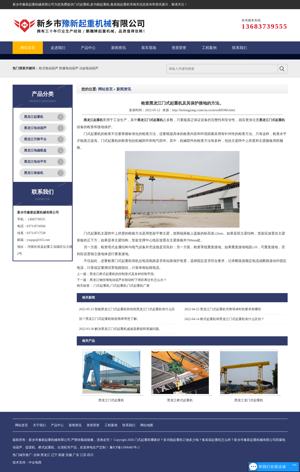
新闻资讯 (123, 89)
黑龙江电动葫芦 (35, 128)
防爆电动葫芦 (69, 68)
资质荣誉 (93, 425)
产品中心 (57, 425)
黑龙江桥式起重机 (180, 400)
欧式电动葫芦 (49, 68)
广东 (76, 455)
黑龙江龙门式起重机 (248, 400)
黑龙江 (45, 455)
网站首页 (105, 89)
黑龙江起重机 (33, 117)
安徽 (69, 455)
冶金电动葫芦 (88, 68)
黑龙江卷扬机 (33, 173)
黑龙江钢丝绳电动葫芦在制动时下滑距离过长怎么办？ (128, 280)
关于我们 (39, 425)
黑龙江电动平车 (35, 161)
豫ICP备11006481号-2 (125, 447)
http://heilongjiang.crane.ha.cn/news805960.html (203, 110)
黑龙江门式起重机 (111, 400)
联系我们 (128, 425)
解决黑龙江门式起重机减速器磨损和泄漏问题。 (120, 329)
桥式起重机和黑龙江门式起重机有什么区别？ (224, 319)
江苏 (83, 455)
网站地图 (146, 425)
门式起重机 (82, 4)
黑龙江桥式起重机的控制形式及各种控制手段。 (123, 274)
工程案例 (111, 425)
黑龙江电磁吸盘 (35, 150)
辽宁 (54, 455)
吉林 (36, 455)
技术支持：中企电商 (27, 462)
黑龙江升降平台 (35, 139)
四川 (90, 455)
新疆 (61, 455)
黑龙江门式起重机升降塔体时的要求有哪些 (222, 309)
